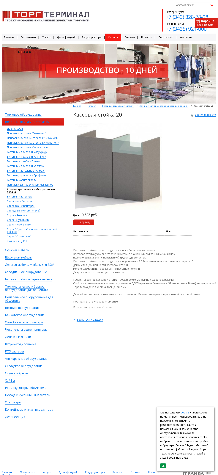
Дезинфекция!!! (68, 472)
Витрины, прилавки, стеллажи (118, 105)
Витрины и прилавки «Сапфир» (26, 156)
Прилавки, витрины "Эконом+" (26, 133)
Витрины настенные (19, 196)
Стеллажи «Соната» (19, 201)
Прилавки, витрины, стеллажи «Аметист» (33, 142)
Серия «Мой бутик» (19, 224)
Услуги (47, 472)
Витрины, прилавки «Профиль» (26, 175)
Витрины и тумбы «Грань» (23, 161)
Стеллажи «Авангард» (21, 206)
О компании (27, 472)
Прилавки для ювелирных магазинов (30, 184)
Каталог (92, 105)
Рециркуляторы (95, 472)
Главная (77, 105)
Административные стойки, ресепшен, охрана (31, 190)
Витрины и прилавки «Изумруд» (27, 152)
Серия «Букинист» (18, 220)
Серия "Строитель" (19, 236)
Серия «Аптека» (17, 215)
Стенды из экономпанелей (23, 210)
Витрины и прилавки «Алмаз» (25, 166)
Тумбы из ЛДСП (17, 241)
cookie (185, 412)
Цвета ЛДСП (15, 128)
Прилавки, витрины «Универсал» (27, 147)
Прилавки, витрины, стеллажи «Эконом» (32, 138)
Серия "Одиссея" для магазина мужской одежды (32, 230)
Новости (153, 472)
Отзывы (135, 472)
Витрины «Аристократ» (21, 180)
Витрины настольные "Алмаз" (26, 170)
